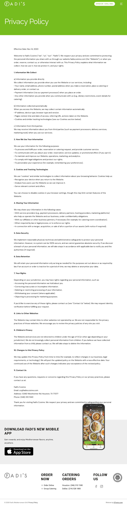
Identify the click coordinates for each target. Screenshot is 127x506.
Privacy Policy (33, 503)
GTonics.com (118, 503)
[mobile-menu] (120, 3)
